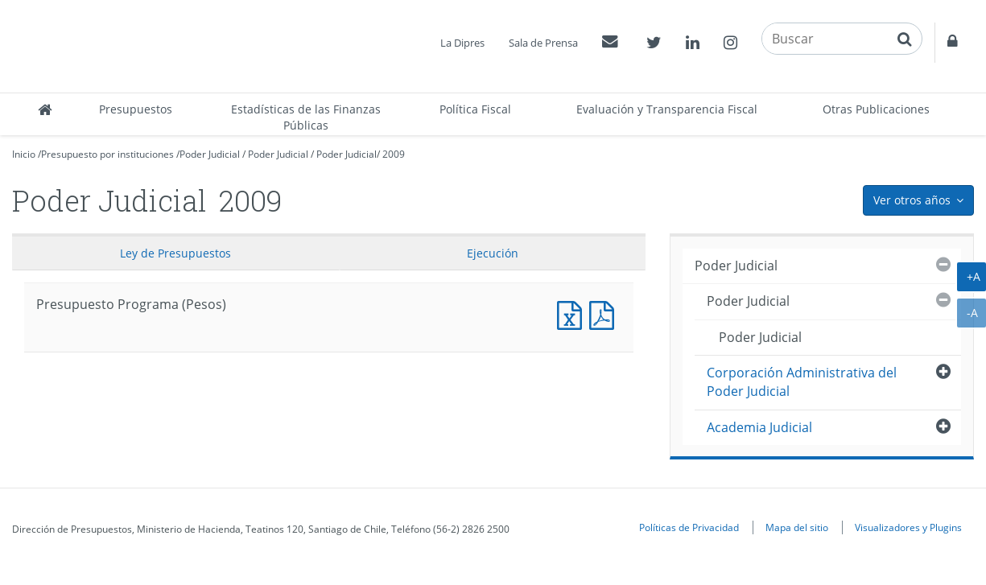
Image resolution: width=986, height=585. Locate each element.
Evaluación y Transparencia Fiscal (666, 109)
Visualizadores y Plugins (908, 527)
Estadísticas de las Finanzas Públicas (306, 117)
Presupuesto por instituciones (107, 154)
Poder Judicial (209, 154)
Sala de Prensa (543, 42)
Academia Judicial (759, 427)
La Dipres (462, 42)
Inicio (23, 154)
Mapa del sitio (796, 527)
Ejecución (492, 253)
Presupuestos (135, 109)
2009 (393, 154)
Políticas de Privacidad (689, 527)
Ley (175, 253)
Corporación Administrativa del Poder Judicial (802, 382)
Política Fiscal (475, 109)
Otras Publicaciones (876, 109)
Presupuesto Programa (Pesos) (573, 313)
